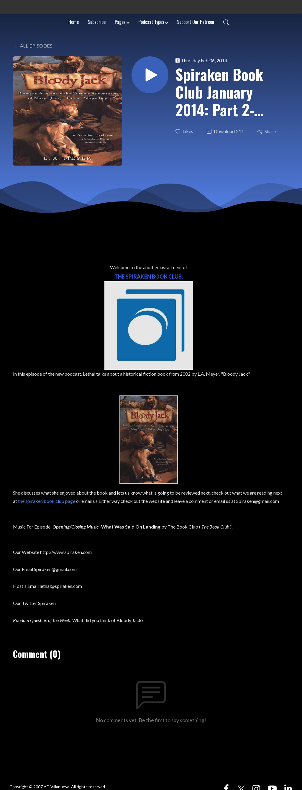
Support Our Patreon (195, 21)
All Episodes (32, 45)
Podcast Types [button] (151, 21)
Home (73, 21)
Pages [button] (120, 21)
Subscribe (97, 21)
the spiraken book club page (46, 501)
